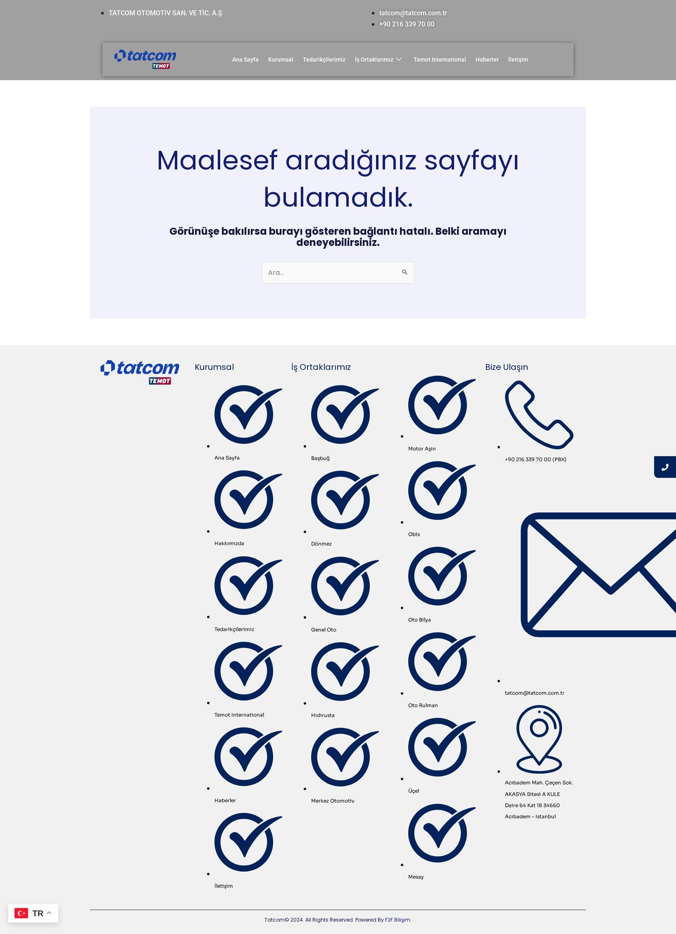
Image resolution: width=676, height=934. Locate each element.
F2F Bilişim (398, 919)
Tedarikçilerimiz (324, 59)
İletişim (518, 59)
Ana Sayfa (245, 59)
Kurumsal (280, 59)
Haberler (487, 59)
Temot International (440, 59)
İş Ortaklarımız (378, 59)
